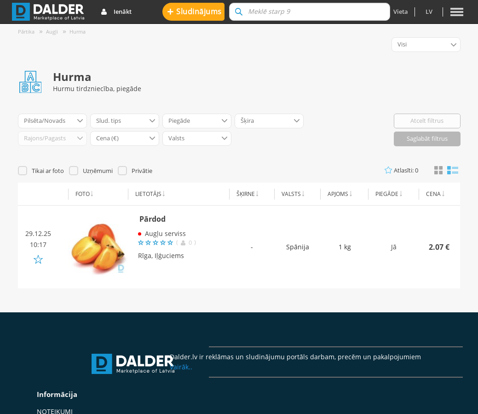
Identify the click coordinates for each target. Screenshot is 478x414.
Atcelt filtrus (426, 120)
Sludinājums (194, 11)
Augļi (52, 31)
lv (429, 11)
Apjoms (338, 194)
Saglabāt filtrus (427, 138)
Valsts (291, 194)
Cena (433, 194)
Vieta (400, 11)
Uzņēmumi (98, 171)
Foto (82, 194)
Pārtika (26, 31)
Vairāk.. (181, 366)
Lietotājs (148, 194)
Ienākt (116, 12)
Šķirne (245, 194)
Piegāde (386, 194)
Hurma (77, 31)
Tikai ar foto (48, 171)
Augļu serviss (165, 233)
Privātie (142, 171)
